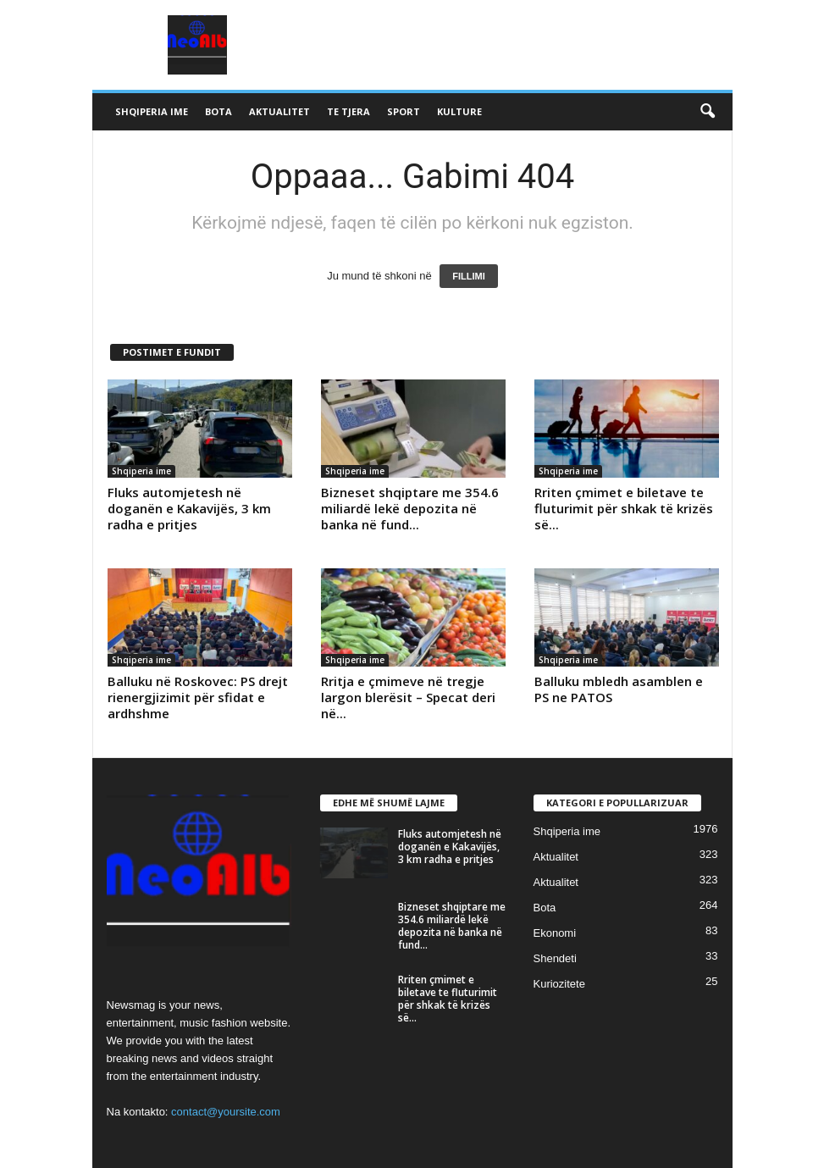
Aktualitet (279, 111)
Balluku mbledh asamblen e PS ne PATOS (618, 689)
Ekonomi (555, 933)
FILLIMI (468, 276)
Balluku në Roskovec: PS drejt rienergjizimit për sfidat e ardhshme (198, 697)
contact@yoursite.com (225, 1111)
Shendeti (555, 958)
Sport (403, 111)
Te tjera (348, 111)
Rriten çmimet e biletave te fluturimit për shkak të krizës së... (623, 508)
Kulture (459, 111)
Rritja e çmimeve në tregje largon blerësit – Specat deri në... (408, 697)
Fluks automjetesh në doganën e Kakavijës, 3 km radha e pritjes (189, 508)
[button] (707, 111)
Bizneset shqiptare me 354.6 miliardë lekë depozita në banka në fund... (410, 508)
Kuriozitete (559, 983)
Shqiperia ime (151, 111)
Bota (218, 111)
